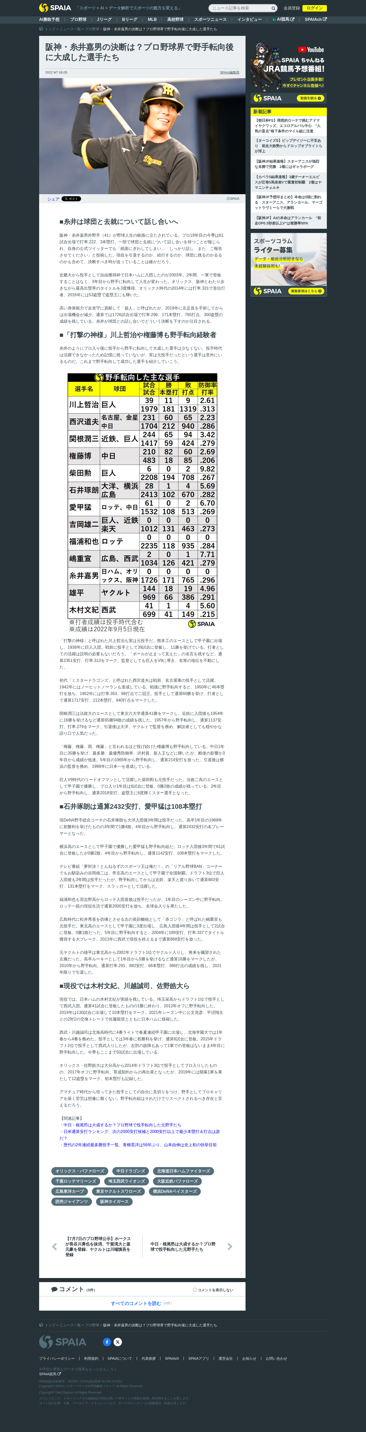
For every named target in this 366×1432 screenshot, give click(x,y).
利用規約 (91, 1358)
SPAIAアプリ (198, 1358)
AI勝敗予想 (49, 19)
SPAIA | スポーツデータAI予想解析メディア (85, 1386)
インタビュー (249, 19)
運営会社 (226, 1358)
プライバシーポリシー (57, 1358)
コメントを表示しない (215, 1290)
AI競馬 (283, 19)
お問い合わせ (276, 1358)
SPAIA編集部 (229, 72)
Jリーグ (104, 19)
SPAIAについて (120, 1358)
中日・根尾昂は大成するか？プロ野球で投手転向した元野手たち (122, 1125)
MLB (152, 19)
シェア (53, 199)
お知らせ (249, 1358)
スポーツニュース (210, 19)
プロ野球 (78, 19)
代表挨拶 (149, 1358)
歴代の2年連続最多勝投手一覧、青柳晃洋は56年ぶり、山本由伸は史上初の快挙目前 (140, 1145)
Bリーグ (129, 19)
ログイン (315, 8)
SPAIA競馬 (50, 1374)
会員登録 (292, 8)
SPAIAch (316, 19)
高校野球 (175, 19)
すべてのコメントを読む (136, 1303)
